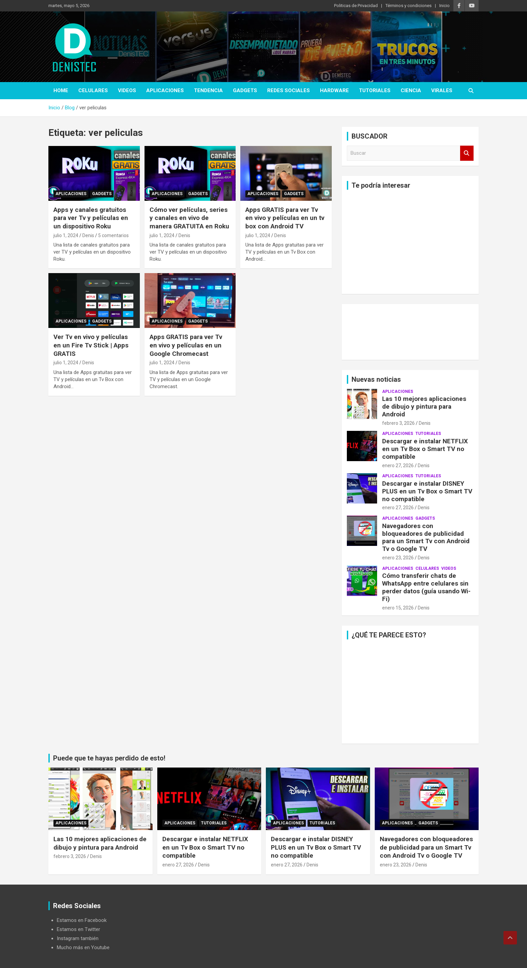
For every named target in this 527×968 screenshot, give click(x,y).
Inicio (444, 5)
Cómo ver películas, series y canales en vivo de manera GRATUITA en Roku (189, 218)
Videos (127, 90)
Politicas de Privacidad (356, 5)
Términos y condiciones (409, 5)
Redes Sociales (288, 90)
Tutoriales (375, 90)
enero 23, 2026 (398, 557)
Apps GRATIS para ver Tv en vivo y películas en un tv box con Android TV (284, 218)
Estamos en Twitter (78, 929)
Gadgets (245, 90)
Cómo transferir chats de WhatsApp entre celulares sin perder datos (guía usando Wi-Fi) (426, 587)
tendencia (208, 90)
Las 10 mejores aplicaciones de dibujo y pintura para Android (424, 406)
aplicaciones (165, 90)
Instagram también (77, 938)
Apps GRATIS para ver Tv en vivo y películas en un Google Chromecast (186, 345)
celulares (93, 90)
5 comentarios (113, 235)
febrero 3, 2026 (398, 423)
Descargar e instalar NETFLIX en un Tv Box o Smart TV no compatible (425, 448)
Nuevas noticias (376, 379)
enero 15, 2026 (398, 607)
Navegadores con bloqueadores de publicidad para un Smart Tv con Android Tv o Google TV (426, 537)
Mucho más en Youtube (83, 947)
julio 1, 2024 (65, 235)
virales (441, 90)
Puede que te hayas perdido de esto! (109, 758)
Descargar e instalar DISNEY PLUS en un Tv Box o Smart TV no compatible (427, 491)
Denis (88, 235)
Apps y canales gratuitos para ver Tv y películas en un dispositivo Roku (90, 218)
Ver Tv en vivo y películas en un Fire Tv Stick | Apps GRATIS (90, 345)
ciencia (411, 90)
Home (60, 90)
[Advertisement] (410, 242)
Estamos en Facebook (82, 920)
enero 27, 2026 (398, 465)
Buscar (467, 153)
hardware (334, 90)
